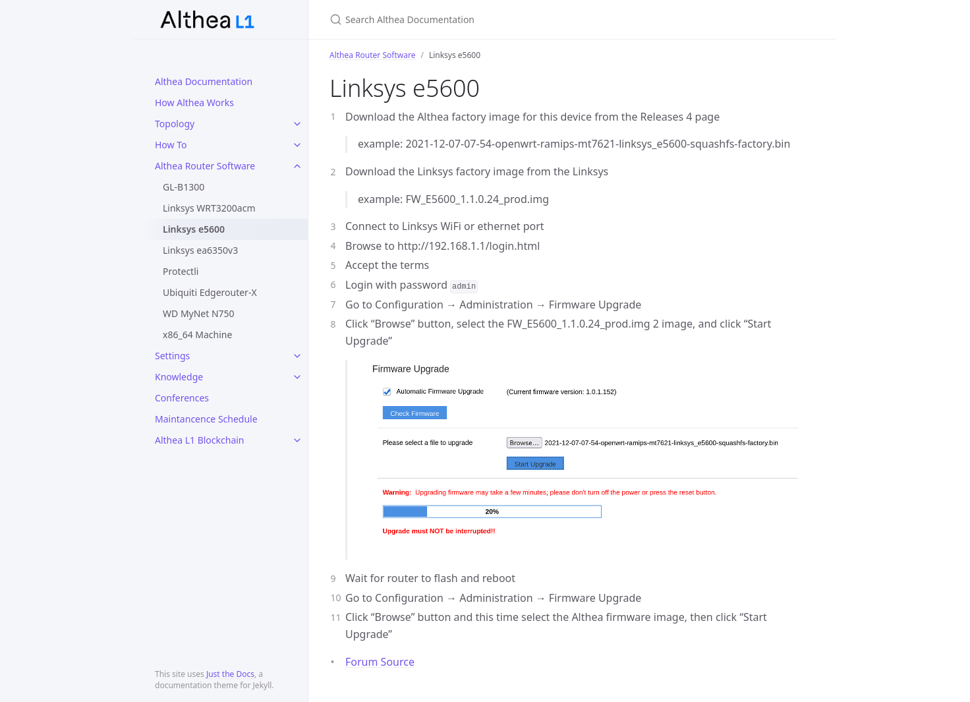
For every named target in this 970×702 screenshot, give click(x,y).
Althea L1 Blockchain (199, 440)
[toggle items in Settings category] (297, 355)
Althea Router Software (205, 166)
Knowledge (179, 376)
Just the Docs (230, 674)
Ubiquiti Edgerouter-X (210, 292)
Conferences (182, 398)
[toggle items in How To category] (297, 145)
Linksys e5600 (194, 229)
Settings (172, 355)
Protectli (180, 271)
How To (170, 144)
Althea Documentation (203, 81)
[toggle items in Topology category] (297, 123)
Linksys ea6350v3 (200, 250)
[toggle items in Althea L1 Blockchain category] (297, 440)
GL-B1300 (183, 187)
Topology (174, 123)
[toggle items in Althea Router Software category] (297, 166)
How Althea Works (194, 102)
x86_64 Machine (197, 334)
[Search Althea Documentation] (485, 19)
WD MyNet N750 (199, 313)
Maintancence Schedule (206, 419)
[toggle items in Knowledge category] (297, 377)
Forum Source (379, 662)
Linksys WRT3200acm (209, 208)
